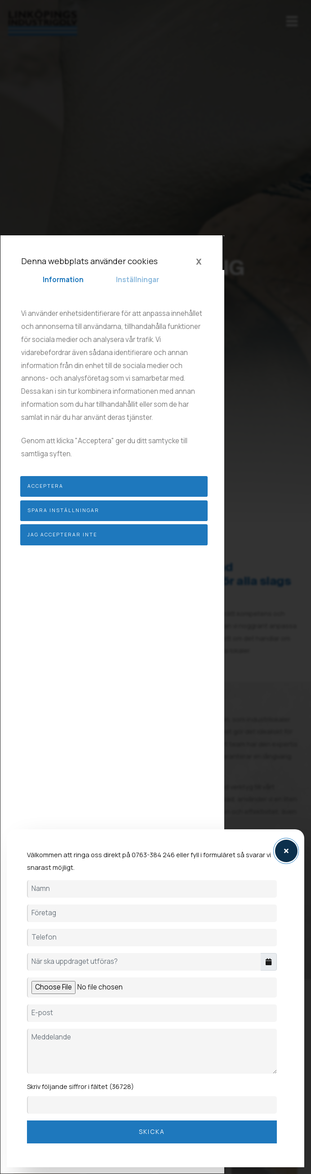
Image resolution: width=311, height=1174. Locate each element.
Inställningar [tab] (137, 279)
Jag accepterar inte (62, 534)
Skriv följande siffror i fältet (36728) (80, 1087)
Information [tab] (63, 279)
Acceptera (45, 486)
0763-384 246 (153, 855)
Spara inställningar (63, 510)
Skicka (152, 1132)
